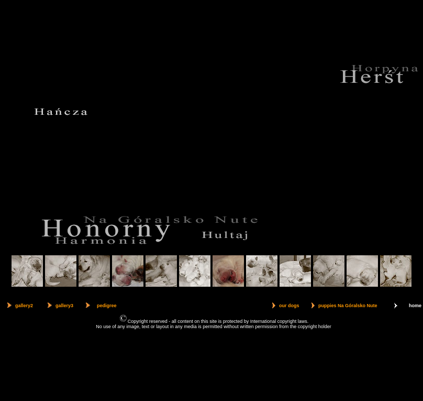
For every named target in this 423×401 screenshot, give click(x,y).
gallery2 (24, 305)
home (415, 305)
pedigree (107, 305)
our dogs (289, 305)
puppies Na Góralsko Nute (347, 305)
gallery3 (64, 305)
